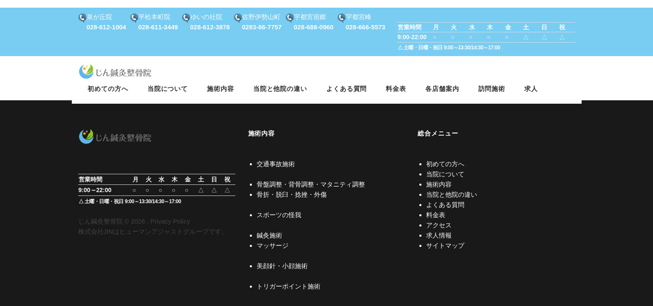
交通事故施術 (276, 163)
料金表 (435, 214)
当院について (445, 174)
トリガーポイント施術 (288, 286)
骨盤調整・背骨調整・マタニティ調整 (311, 184)
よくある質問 (445, 204)
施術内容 (439, 184)
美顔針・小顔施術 (282, 265)
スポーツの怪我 (279, 214)
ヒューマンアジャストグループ (164, 231)
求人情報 (439, 235)
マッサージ (272, 245)
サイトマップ (445, 245)
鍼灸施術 (269, 235)
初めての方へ (445, 163)
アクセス (439, 225)
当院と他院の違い (451, 194)
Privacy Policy (170, 221)
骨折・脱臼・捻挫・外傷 (292, 194)
